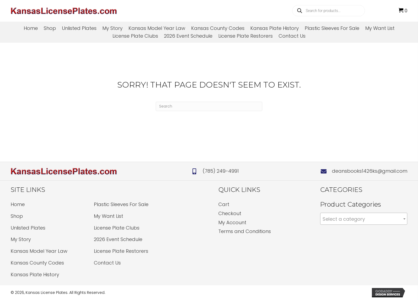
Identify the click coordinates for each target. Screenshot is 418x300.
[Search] (209, 106)
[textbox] (363, 219)
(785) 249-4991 (221, 171)
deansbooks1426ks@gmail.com (369, 171)
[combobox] (363, 219)
